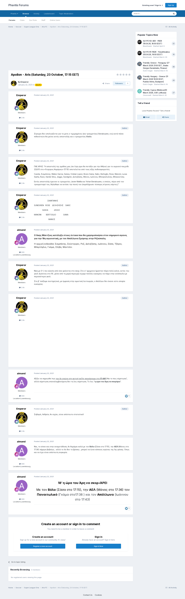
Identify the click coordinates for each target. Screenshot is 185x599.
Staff (43, 20)
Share (106, 83)
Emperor (25, 82)
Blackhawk (147, 46)
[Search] (145, 14)
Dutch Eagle (148, 71)
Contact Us (87, 595)
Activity (36, 14)
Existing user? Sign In (152, 5)
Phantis (14, 14)
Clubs (22, 20)
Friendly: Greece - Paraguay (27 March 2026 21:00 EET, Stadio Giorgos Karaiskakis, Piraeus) (156, 65)
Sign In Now (98, 546)
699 (21, 252)
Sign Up (171, 5)
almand (21, 230)
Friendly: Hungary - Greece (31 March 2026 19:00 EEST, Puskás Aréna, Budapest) (155, 79)
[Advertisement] (55, 50)
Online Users (55, 20)
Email (146, 117)
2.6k (22, 118)
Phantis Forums (18, 5)
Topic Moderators (66, 14)
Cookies (98, 595)
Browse (26, 15)
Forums (12, 20)
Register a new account (42, 546)
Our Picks (33, 20)
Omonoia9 (147, 95)
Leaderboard (49, 14)
